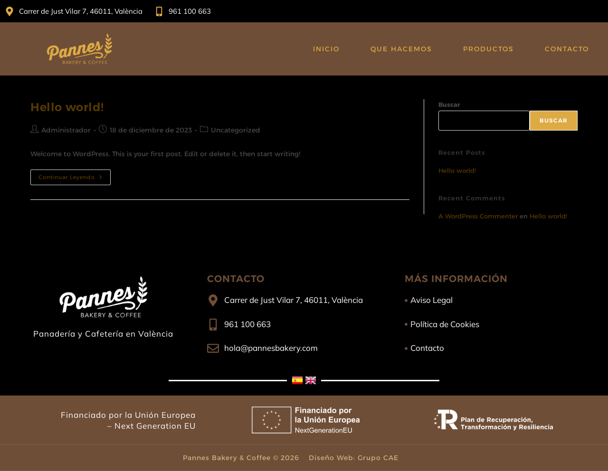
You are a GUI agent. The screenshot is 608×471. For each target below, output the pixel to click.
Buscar (449, 104)
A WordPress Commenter (478, 216)
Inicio (326, 49)
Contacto (567, 49)
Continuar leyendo (74, 175)
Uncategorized (235, 130)
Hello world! (67, 107)
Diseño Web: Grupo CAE (354, 457)
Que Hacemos (401, 49)
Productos (488, 49)
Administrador (66, 130)
